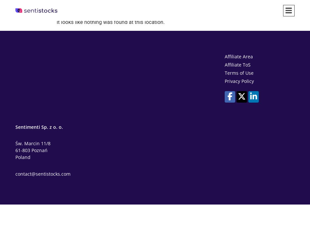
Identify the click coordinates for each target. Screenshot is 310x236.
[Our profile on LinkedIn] (254, 96)
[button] (289, 10)
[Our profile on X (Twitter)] (242, 96)
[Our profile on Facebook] (230, 96)
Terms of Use (239, 73)
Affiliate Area (239, 56)
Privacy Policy (239, 81)
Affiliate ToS (238, 65)
